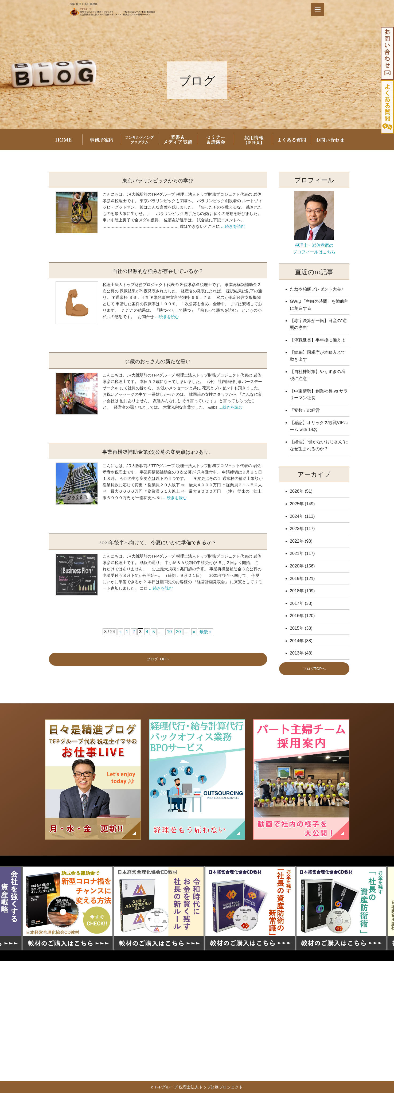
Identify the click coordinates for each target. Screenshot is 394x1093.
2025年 (297, 504)
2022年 (297, 541)
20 (178, 631)
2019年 (297, 578)
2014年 (297, 640)
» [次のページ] (194, 631)
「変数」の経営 (305, 410)
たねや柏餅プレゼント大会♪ (316, 289)
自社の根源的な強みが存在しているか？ (158, 270)
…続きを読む (233, 226)
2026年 (297, 491)
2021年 (297, 553)
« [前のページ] (120, 631)
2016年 (297, 615)
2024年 (297, 516)
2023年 (297, 528)
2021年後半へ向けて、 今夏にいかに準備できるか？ (158, 541)
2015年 (297, 628)
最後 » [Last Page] (206, 631)
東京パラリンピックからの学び (158, 179)
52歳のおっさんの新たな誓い (157, 360)
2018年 (297, 591)
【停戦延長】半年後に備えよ (317, 340)
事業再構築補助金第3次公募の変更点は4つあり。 (158, 451)
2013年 (297, 653)
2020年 (297, 566)
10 (169, 631)
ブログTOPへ (158, 659)
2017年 (297, 603)
